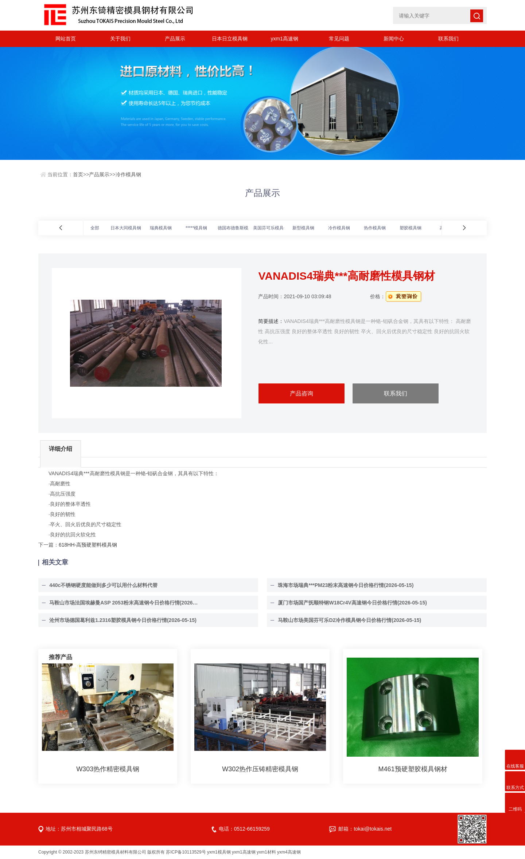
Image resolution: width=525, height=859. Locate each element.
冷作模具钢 (128, 174)
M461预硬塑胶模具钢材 (412, 769)
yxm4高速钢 (289, 852)
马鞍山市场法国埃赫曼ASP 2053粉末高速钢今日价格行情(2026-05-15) (124, 603)
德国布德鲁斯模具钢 (237, 227)
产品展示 (175, 39)
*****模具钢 (196, 227)
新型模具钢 (303, 227)
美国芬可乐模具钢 (270, 227)
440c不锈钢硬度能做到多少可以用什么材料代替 (103, 585)
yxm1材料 (266, 852)
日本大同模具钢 (125, 227)
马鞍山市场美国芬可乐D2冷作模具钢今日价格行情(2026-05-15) (349, 620)
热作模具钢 (375, 227)
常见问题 (339, 39)
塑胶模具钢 (410, 227)
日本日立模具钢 (230, 39)
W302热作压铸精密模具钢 (260, 769)
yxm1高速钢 (284, 39)
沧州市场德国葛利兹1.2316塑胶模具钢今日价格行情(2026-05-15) (123, 620)
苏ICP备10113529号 (186, 852)
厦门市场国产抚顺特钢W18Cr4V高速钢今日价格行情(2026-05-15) (352, 603)
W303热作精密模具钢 (107, 769)
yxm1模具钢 (219, 852)
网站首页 (65, 39)
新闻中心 (394, 39)
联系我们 (448, 39)
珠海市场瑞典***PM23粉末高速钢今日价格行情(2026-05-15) (345, 585)
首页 (78, 174)
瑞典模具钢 (161, 227)
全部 (94, 227)
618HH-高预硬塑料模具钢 (88, 545)
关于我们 (120, 39)
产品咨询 (301, 393)
